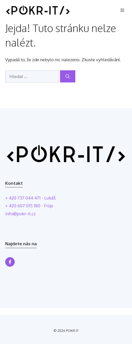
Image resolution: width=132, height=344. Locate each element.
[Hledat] (67, 76)
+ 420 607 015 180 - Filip (29, 205)
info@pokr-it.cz (20, 213)
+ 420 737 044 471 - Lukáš (30, 198)
